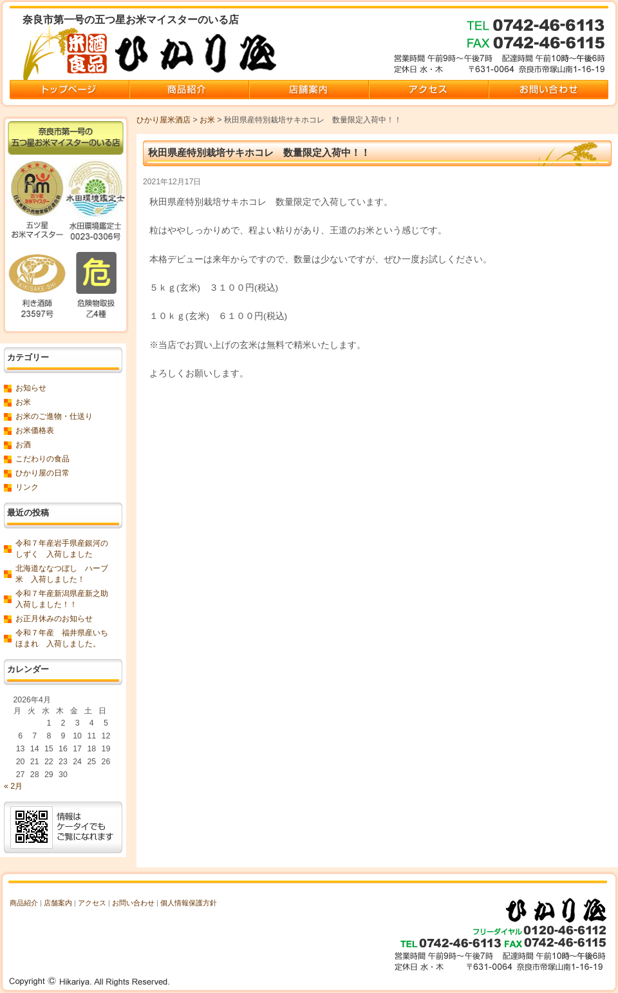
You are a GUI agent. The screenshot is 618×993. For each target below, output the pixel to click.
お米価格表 (34, 430)
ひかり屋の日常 (42, 472)
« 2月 (13, 786)
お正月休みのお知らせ (54, 618)
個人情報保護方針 (188, 903)
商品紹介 (24, 903)
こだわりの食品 (42, 458)
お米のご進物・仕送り (54, 416)
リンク (27, 487)
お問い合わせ (133, 903)
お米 (207, 119)
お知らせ (30, 387)
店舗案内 (58, 903)
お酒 (23, 444)
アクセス (92, 903)
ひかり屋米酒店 (163, 119)
